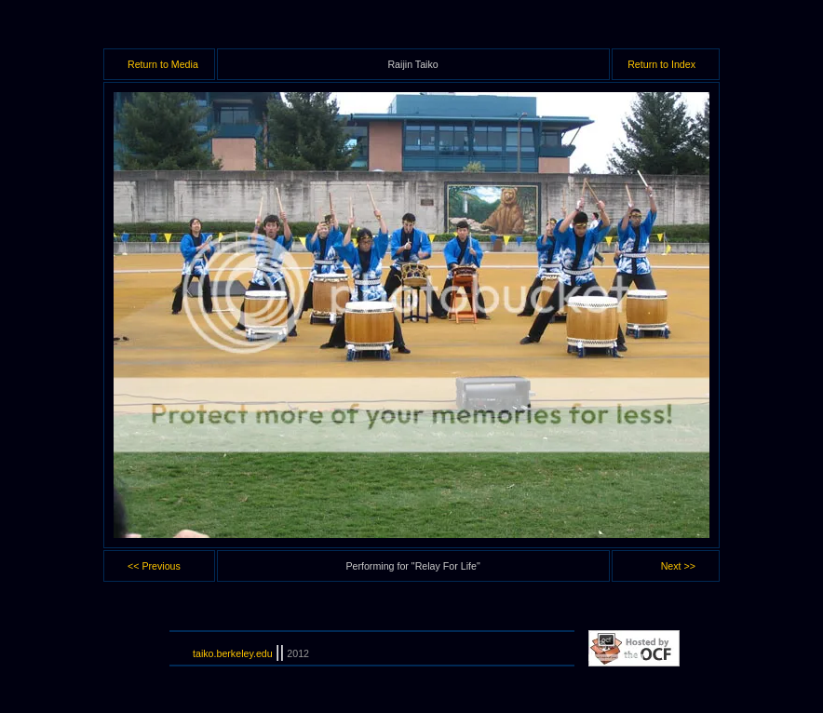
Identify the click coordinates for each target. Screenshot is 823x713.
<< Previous (154, 566)
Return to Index (661, 64)
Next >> (678, 566)
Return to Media (163, 64)
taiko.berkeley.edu (233, 653)
